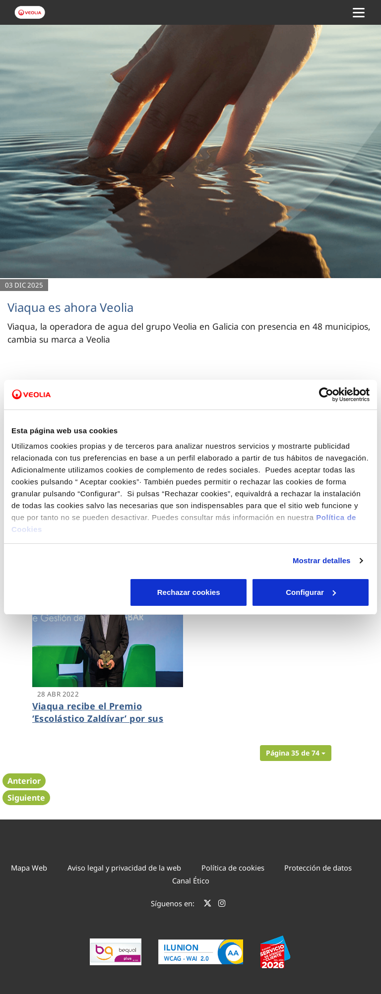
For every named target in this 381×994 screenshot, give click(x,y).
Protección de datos (318, 868)
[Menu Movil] (358, 12)
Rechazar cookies (69, 592)
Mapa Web (29, 868)
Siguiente (26, 797)
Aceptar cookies (311, 592)
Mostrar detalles (322, 560)
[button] (295, 753)
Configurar (191, 592)
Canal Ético (190, 880)
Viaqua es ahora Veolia (70, 307)
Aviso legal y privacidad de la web (124, 868)
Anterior (24, 780)
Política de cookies (232, 868)
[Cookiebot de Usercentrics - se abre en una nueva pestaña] (326, 394)
